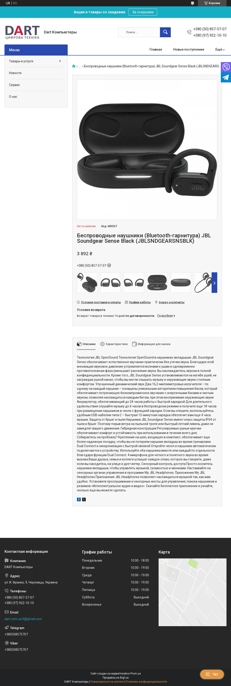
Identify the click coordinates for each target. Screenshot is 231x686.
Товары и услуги (21, 61)
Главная (156, 49)
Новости (15, 73)
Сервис (14, 85)
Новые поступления (188, 49)
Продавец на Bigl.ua (116, 677)
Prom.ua (135, 673)
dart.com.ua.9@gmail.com (23, 619)
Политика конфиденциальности (146, 681)
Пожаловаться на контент (107, 681)
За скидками (143, 12)
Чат (212, 674)
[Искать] (165, 32)
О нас (13, 96)
